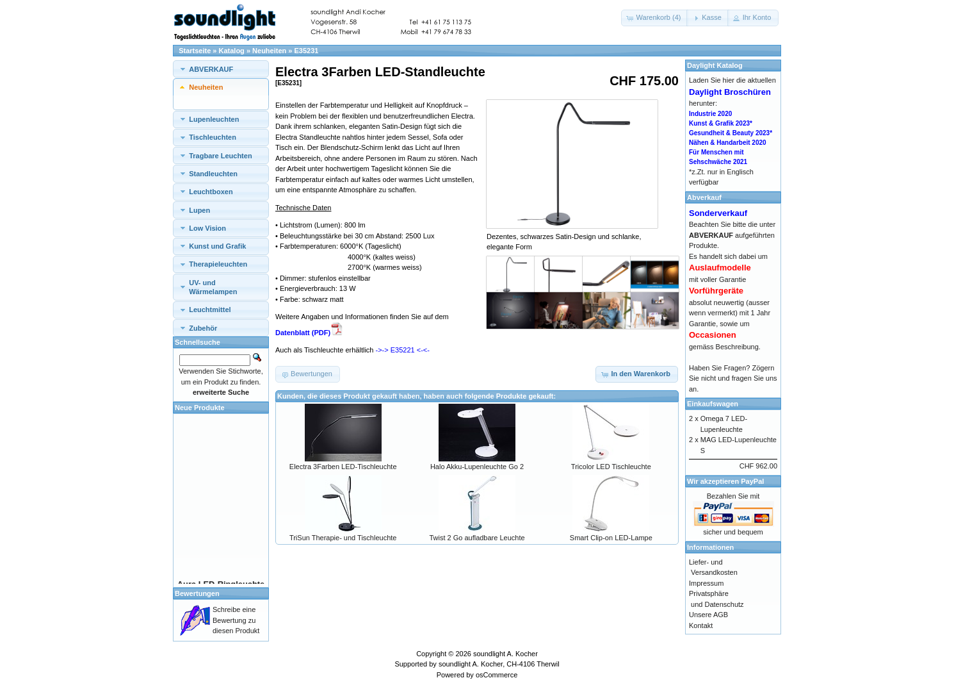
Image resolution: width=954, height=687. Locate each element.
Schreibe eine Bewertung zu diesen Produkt (236, 620)
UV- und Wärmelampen (213, 287)
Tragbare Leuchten (220, 156)
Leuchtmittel (209, 309)
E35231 (307, 50)
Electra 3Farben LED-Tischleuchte (343, 466)
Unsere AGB (708, 614)
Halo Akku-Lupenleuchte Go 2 (477, 466)
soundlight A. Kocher (505, 654)
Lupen (199, 210)
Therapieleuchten (218, 264)
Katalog (232, 50)
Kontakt (701, 625)
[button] (655, 18)
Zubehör (203, 328)
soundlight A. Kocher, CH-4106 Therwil (499, 664)
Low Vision (207, 228)
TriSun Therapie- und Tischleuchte (343, 538)
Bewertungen (197, 593)
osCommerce (496, 675)
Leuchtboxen (210, 191)
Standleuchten (213, 174)
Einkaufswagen (712, 404)
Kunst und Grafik (217, 246)
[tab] (221, 69)
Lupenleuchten (214, 119)
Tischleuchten (212, 137)
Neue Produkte (200, 407)
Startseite (195, 50)
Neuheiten (269, 50)
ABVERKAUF (211, 69)
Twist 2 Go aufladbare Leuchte (476, 538)
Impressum (706, 583)
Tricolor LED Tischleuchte (611, 466)
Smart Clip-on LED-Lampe (611, 538)
